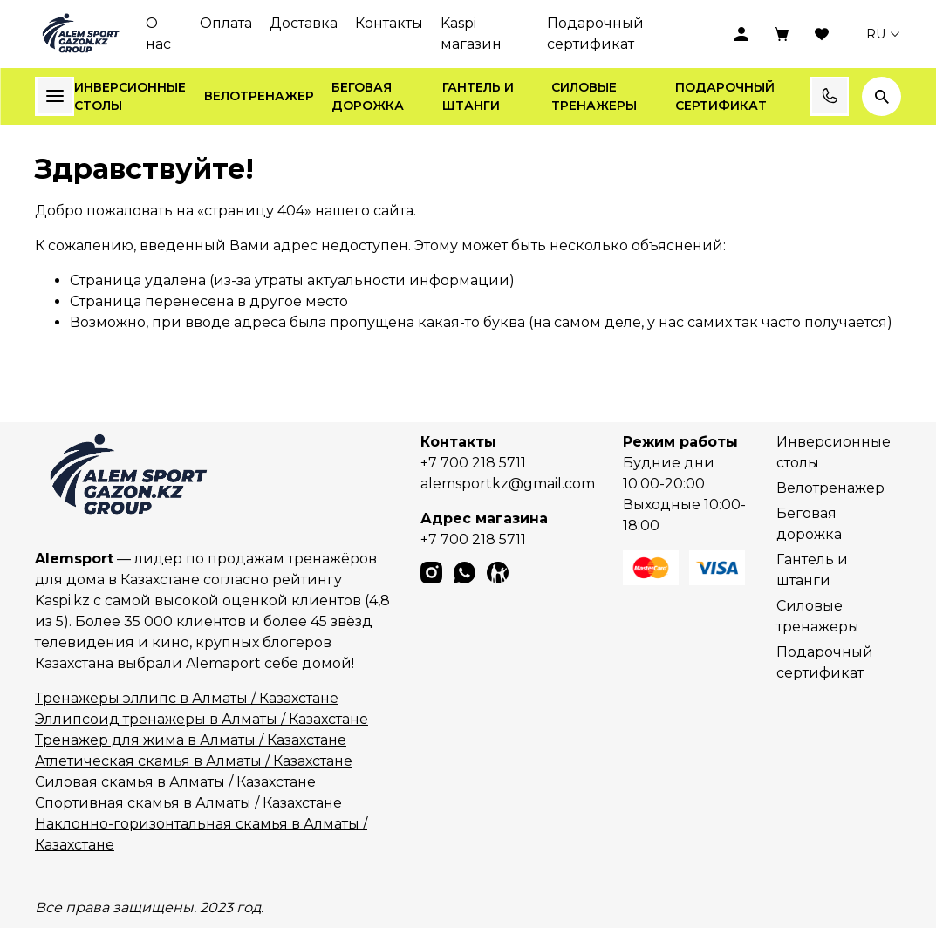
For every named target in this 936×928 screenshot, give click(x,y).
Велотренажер (259, 96)
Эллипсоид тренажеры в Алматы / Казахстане (201, 719)
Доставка (304, 23)
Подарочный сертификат (595, 33)
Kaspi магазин (471, 33)
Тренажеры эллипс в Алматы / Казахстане (186, 698)
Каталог (55, 95)
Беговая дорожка (367, 96)
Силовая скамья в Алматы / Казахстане (175, 782)
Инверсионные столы (130, 96)
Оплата (226, 23)
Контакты (389, 23)
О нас (158, 33)
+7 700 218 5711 (473, 462)
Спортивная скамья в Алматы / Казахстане (188, 803)
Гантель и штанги (478, 96)
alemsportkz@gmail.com (507, 483)
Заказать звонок (829, 95)
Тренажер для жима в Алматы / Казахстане (190, 740)
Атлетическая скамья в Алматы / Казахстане (193, 761)
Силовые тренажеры (594, 96)
